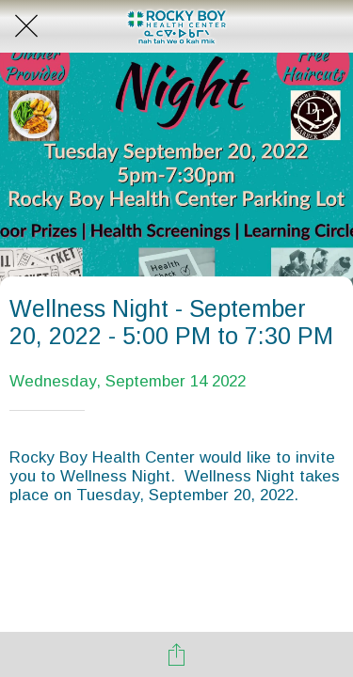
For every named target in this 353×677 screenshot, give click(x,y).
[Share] (177, 654)
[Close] (26, 26)
